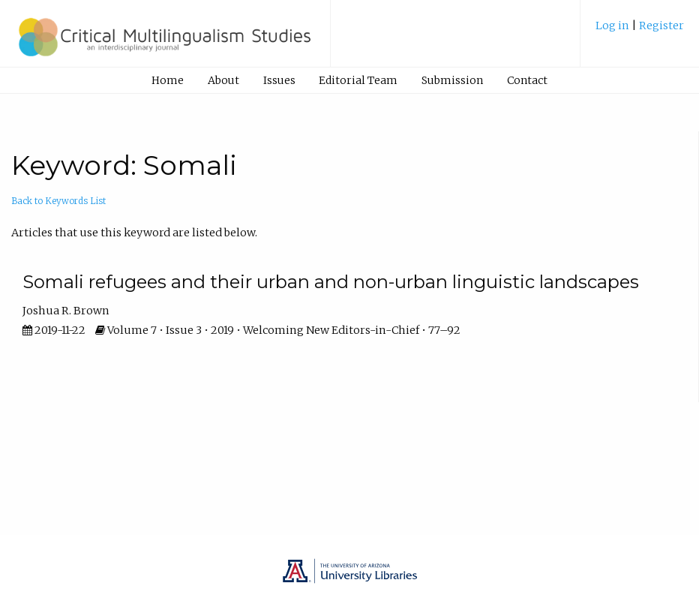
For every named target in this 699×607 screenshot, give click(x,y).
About (223, 80)
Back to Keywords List (58, 201)
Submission (452, 80)
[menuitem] (640, 31)
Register (661, 25)
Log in (614, 25)
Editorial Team (358, 80)
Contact (527, 80)
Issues (279, 80)
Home (168, 80)
